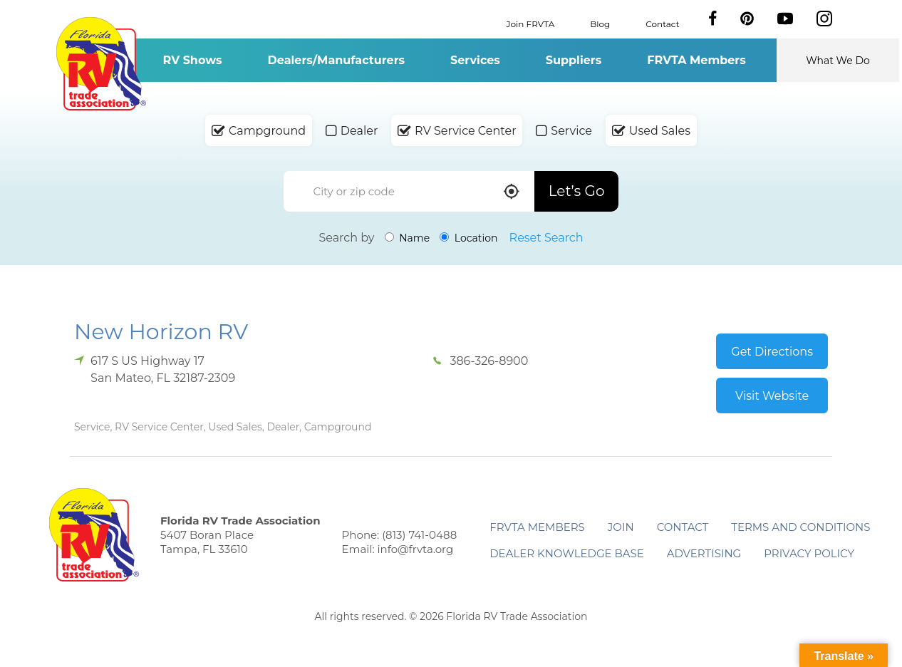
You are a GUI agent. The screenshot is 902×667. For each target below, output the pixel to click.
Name (407, 238)
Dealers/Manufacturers (336, 60)
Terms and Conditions (800, 527)
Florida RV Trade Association (101, 63)
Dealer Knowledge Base (566, 553)
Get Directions (772, 351)
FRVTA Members (696, 60)
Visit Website (772, 396)
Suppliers (573, 60)
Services (475, 60)
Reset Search (546, 237)
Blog (600, 23)
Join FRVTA (531, 23)
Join (621, 527)
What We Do (838, 60)
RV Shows (192, 60)
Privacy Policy (809, 553)
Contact (662, 23)
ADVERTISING (704, 553)
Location (468, 238)
